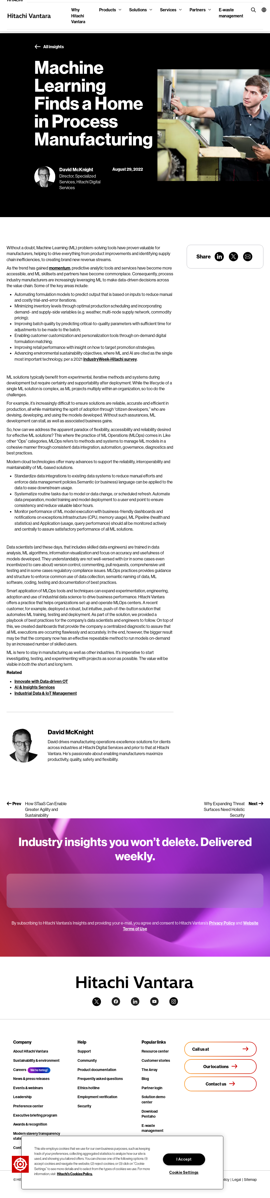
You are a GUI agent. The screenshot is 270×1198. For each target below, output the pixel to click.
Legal (236, 1179)
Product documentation (97, 1069)
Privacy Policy (222, 923)
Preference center (28, 1106)
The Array (149, 1069)
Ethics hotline (89, 1087)
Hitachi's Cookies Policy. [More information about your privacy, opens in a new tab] (75, 1174)
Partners (198, 9)
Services (168, 9)
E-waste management (231, 12)
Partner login (152, 1087)
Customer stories (156, 1060)
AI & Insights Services (35, 687)
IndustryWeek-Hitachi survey (110, 359)
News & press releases (31, 1078)
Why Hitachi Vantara (78, 15)
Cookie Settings (184, 1172)
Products (107, 9)
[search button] (252, 10)
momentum (59, 268)
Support (84, 1051)
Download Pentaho (150, 1114)
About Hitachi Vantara (30, 1051)
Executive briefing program (35, 1115)
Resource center (155, 1051)
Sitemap (250, 1179)
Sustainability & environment (36, 1060)
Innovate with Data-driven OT (41, 681)
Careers (19, 1069)
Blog (145, 1078)
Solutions (138, 9)
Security (84, 1106)
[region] (122, 1163)
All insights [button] (49, 47)
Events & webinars (28, 1087)
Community (87, 1060)
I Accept (184, 1159)
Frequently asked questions (100, 1078)
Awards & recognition (30, 1124)
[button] (260, 10)
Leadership (22, 1096)
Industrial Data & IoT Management (46, 693)
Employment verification (97, 1096)
